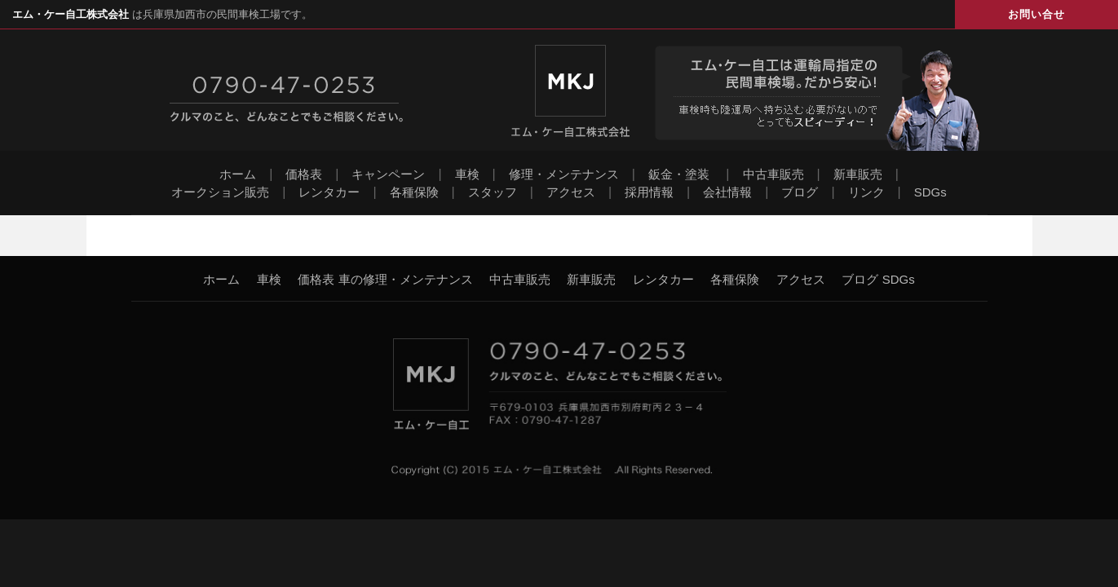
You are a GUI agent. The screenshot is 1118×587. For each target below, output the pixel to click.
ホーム (237, 174)
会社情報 (727, 192)
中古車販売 (773, 174)
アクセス (570, 192)
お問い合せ (1036, 14)
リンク (866, 192)
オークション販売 (220, 192)
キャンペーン (388, 174)
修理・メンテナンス (564, 174)
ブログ (799, 192)
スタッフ (492, 192)
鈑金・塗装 (678, 174)
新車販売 (857, 174)
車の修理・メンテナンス (405, 279)
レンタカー (329, 192)
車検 (467, 174)
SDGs (930, 192)
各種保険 (414, 192)
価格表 (303, 174)
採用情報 (649, 192)
